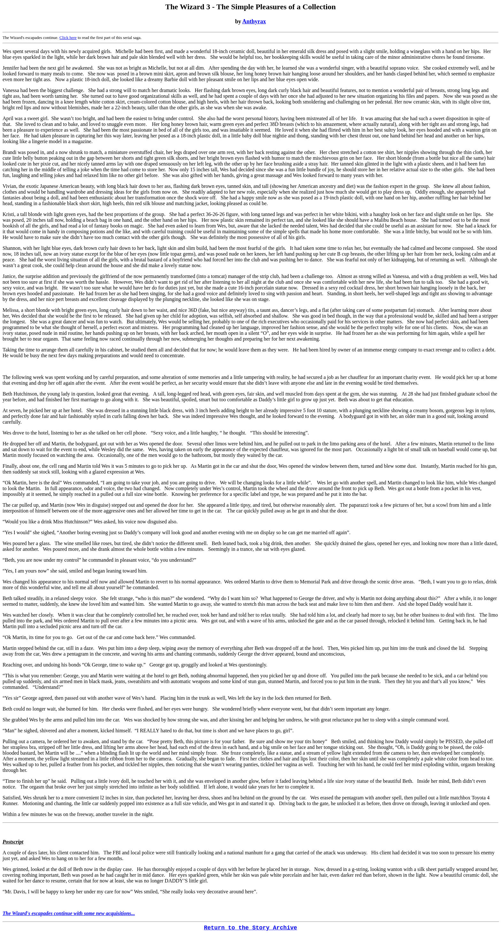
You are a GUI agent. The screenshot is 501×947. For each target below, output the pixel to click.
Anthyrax (254, 21)
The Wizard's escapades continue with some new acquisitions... (69, 913)
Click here (68, 37)
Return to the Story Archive (250, 928)
